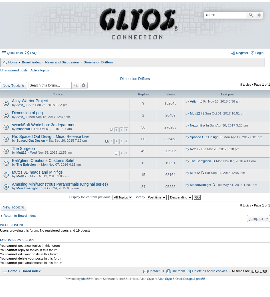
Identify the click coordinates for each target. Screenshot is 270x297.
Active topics (40, 70)
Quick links (15, 53)
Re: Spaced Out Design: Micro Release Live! (51, 136)
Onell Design (184, 278)
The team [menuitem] (178, 271)
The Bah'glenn (26, 164)
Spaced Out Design (30, 140)
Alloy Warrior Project (30, 101)
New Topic (12, 85)
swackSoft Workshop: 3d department (44, 125)
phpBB (85, 278)
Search (251, 15)
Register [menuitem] (242, 53)
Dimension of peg (27, 113)
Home (12, 62)
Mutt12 (195, 113)
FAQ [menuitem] (33, 53)
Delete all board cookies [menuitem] (209, 271)
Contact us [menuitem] (156, 271)
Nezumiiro (197, 125)
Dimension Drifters (98, 62)
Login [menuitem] (259, 53)
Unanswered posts (14, 70)
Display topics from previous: (101, 197)
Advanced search (259, 15)
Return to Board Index (19, 215)
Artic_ (20, 105)
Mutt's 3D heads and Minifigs (37, 172)
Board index (31, 62)
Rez (193, 149)
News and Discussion (62, 62)
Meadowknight (26, 188)
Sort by (151, 197)
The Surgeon (23, 148)
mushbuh (23, 129)
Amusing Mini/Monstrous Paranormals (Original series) (60, 184)
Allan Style (165, 278)
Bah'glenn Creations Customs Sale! (43, 160)
